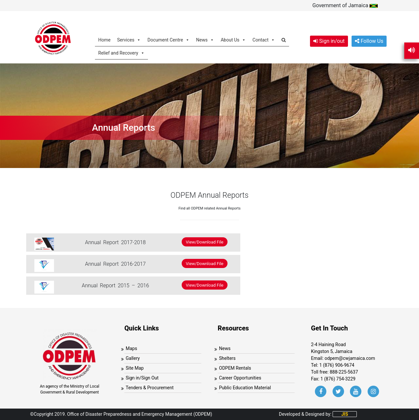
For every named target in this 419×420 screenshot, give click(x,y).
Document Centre (168, 39)
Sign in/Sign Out (142, 377)
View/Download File (205, 241)
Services (129, 39)
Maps (131, 348)
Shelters (227, 358)
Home (104, 39)
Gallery (133, 358)
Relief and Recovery (121, 52)
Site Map (135, 368)
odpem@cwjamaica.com (350, 358)
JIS (344, 414)
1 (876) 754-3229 (337, 378)
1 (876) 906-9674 (336, 365)
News (205, 39)
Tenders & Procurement (149, 387)
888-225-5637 (344, 372)
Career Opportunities (240, 377)
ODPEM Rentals (235, 368)
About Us (233, 39)
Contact (263, 39)
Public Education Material (245, 387)
